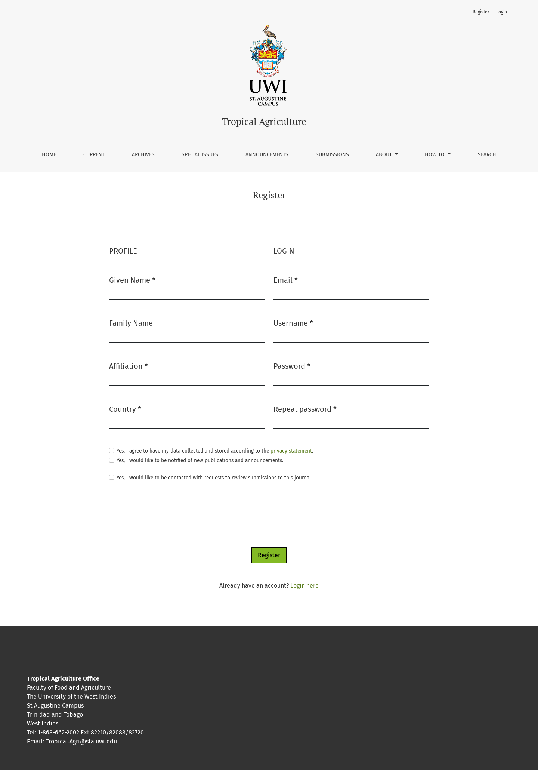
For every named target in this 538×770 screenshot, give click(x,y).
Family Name (131, 323)
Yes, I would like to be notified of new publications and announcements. (200, 460)
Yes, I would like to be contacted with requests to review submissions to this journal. (214, 478)
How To (435, 154)
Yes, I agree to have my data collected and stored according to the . (215, 451)
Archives (143, 154)
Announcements (266, 154)
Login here (304, 585)
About (384, 154)
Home (49, 154)
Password (291, 366)
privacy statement (291, 451)
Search (487, 154)
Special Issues (200, 154)
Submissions (332, 154)
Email (285, 279)
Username (293, 322)
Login (501, 12)
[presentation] (166, 515)
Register (481, 12)
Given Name (132, 279)
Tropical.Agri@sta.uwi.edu (81, 741)
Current (94, 154)
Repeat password (305, 409)
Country (125, 409)
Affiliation (128, 366)
